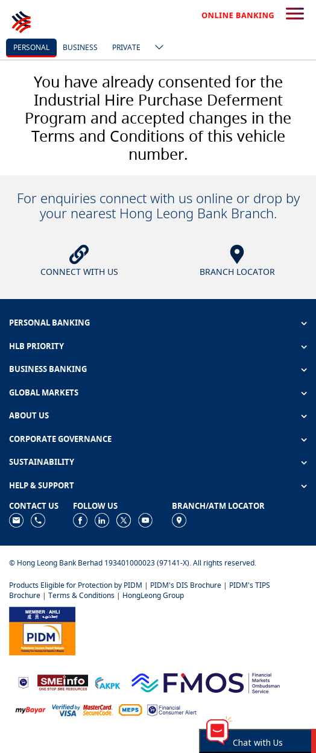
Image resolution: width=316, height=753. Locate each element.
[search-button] (295, 14)
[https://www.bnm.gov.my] (23, 681)
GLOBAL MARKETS (43, 392)
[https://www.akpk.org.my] (107, 681)
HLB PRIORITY (36, 346)
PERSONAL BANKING (49, 322)
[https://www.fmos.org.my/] (206, 681)
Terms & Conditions (81, 595)
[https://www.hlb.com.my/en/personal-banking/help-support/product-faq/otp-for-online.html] (82, 709)
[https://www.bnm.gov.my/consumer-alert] (172, 709)
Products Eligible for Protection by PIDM (75, 585)
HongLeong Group (153, 595)
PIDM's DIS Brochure (185, 585)
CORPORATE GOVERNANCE (60, 438)
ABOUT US (29, 415)
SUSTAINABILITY (41, 461)
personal (31, 47)
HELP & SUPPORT (41, 485)
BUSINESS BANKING (48, 369)
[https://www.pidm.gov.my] (42, 629)
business (80, 47)
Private (126, 47)
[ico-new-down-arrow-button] (156, 48)
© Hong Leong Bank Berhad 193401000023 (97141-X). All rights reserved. (132, 563)
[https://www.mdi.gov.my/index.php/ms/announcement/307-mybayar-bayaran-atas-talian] (30, 709)
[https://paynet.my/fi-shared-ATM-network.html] (130, 709)
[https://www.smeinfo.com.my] (62, 681)
